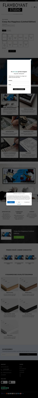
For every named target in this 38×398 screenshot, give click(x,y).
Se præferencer (27, 202)
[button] (30, 193)
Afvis (19, 202)
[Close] (30, 60)
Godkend (11, 202)
